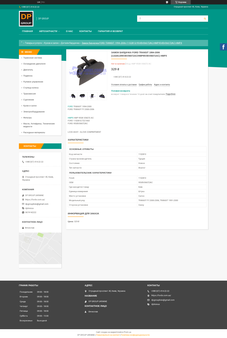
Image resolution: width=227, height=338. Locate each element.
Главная (27, 31)
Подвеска (27, 76)
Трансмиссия (29, 93)
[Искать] (205, 18)
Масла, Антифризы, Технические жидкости (39, 125)
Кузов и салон (51, 43)
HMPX (70, 118)
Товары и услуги (33, 43)
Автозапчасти (48, 31)
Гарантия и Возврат (110, 31)
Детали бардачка (70, 43)
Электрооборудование (34, 111)
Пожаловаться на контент (107, 335)
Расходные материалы (34, 132)
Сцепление (28, 99)
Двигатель (28, 70)
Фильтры (27, 117)
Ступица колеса (30, 88)
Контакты (85, 31)
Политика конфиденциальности (135, 335)
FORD (70, 106)
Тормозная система (32, 58)
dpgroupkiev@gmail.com (36, 204)
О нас (69, 31)
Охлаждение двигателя (34, 64)
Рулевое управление (33, 82)
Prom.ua (127, 332)
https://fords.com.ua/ (35, 199)
